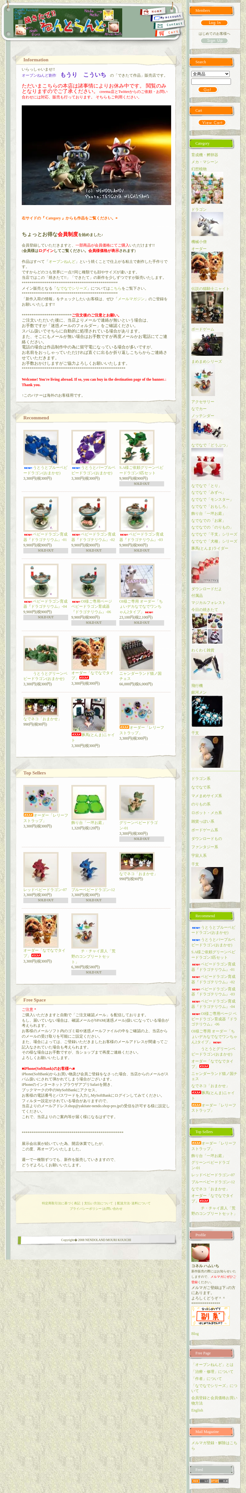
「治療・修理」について (212, 1371)
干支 (195, 733)
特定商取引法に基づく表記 (61, 1203)
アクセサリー (202, 402)
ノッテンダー (202, 416)
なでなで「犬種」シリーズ (214, 541)
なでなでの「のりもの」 (212, 527)
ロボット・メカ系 (206, 813)
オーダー (199, 249)
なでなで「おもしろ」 (210, 506)
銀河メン (199, 692)
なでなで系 (200, 787)
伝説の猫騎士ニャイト (210, 288)
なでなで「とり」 (206, 486)
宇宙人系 (199, 855)
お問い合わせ (113, 1208)
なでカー (199, 409)
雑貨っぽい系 (202, 821)
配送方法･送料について (134, 1203)
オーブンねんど (62, 261)
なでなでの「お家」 (208, 520)
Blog (195, 1333)
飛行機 (197, 685)
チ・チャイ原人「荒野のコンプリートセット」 (93, 956)
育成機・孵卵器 (204, 155)
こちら (116, 288)
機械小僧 (199, 242)
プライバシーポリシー (86, 1208)
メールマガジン (131, 299)
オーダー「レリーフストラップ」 (213, 1108)
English (197, 1410)
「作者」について (206, 1378)
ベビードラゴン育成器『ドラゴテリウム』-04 (45, 604)
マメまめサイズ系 (206, 796)
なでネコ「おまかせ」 (42, 719)
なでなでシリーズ (71, 288)
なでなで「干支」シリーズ (214, 534)
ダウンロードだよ (206, 589)
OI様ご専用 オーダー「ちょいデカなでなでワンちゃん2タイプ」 (141, 606)
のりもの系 (200, 804)
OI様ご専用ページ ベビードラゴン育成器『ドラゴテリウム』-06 (91, 606)
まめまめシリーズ (206, 361)
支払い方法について (98, 1203)
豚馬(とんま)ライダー (209, 548)
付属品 (197, 595)
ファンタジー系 (204, 847)
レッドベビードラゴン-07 (45, 889)
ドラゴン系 (200, 778)
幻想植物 (199, 169)
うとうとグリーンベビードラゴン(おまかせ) (45, 676)
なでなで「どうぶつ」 (210, 445)
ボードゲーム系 (204, 830)
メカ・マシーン (204, 162)
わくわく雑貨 (202, 650)
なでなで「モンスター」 (212, 499)
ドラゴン (199, 209)
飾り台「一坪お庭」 (88, 822)
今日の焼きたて (204, 609)
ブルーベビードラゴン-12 (93, 889)
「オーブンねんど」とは (212, 1364)
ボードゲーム (202, 329)
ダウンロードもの (206, 838)
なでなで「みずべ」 (208, 492)
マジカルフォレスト (208, 602)
